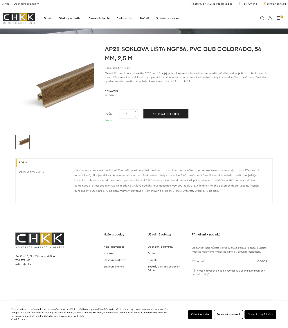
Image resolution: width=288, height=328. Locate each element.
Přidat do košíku (166, 125)
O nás (5, 4)
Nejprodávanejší (114, 258)
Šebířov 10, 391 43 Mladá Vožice (35, 268)
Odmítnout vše (198, 314)
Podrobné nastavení (227, 314)
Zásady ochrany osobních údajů (164, 280)
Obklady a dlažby (115, 271)
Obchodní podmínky (26, 4)
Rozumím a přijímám (260, 314)
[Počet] (126, 125)
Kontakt (152, 271)
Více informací (18, 319)
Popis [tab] (25, 174)
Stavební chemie (114, 278)
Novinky (109, 265)
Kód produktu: (113, 79)
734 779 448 (248, 3)
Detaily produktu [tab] (34, 183)
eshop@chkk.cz (275, 3)
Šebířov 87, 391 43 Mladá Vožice (211, 3)
